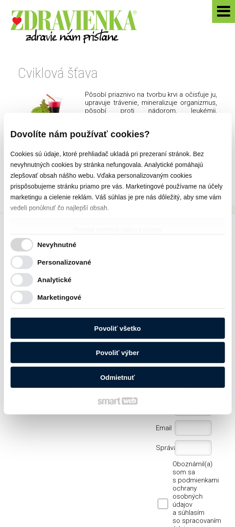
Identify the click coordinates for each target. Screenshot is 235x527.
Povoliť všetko (117, 328)
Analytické (54, 280)
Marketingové (59, 297)
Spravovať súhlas (113, 501)
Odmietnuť (117, 377)
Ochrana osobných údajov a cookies (117, 229)
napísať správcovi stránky (70, 494)
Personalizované (64, 262)
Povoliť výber (117, 352)
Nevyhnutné (56, 244)
